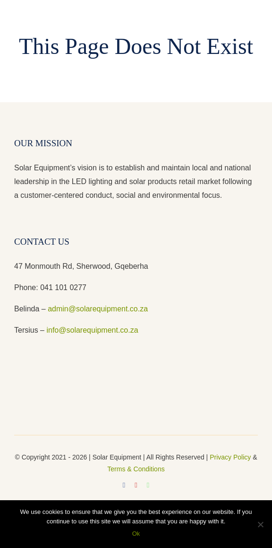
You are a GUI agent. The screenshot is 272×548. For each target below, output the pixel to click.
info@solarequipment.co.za (91, 330)
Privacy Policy (230, 457)
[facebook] (124, 485)
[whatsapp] (148, 485)
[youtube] (136, 485)
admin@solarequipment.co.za (98, 309)
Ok (136, 533)
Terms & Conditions (135, 469)
